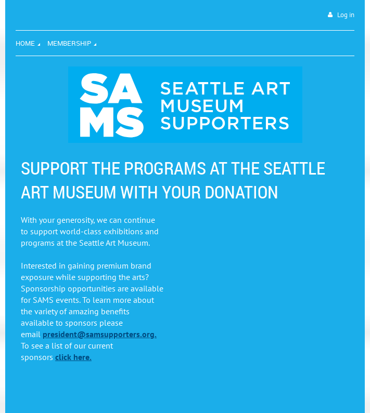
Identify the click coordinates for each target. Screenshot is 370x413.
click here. (73, 357)
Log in (345, 14)
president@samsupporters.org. (100, 334)
